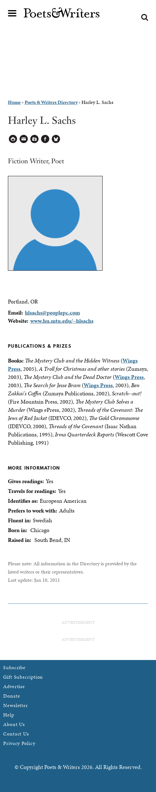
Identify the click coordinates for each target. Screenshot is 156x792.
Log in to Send (24, 139)
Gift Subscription (23, 677)
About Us (14, 724)
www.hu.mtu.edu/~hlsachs (61, 321)
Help (8, 714)
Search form (144, 17)
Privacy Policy (19, 743)
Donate (11, 695)
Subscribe (14, 667)
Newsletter (15, 705)
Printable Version (13, 139)
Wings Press (129, 377)
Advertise (14, 686)
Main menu (12, 13)
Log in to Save (34, 139)
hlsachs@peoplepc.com (52, 312)
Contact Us (16, 733)
